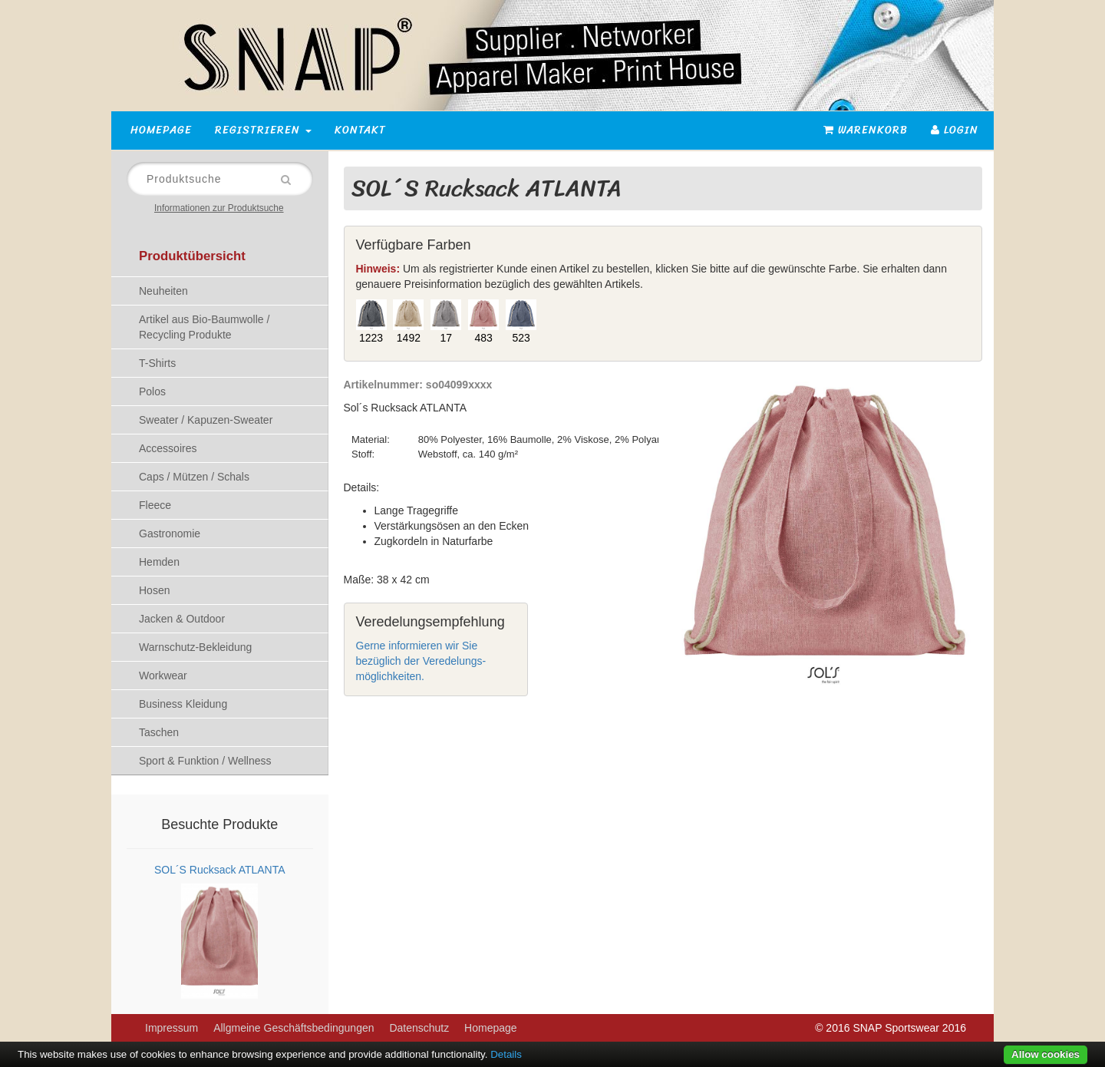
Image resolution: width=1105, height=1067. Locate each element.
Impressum (171, 1028)
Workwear (163, 675)
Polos (152, 391)
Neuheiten (163, 291)
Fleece (155, 505)
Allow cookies (1045, 1054)
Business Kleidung (183, 704)
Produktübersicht (192, 256)
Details (506, 1054)
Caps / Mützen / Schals (194, 477)
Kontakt (360, 130)
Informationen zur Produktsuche (219, 208)
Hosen (154, 590)
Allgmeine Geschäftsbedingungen (293, 1028)
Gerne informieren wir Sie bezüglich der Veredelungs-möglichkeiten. (421, 660)
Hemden (159, 562)
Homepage (161, 130)
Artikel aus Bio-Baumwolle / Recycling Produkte (204, 327)
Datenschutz (419, 1028)
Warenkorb (865, 130)
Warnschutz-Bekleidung (195, 647)
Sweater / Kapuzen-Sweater (205, 420)
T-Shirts (157, 363)
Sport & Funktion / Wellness (205, 761)
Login (954, 130)
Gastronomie (169, 533)
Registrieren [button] (263, 130)
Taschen (159, 732)
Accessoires (167, 448)
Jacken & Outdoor (182, 619)
